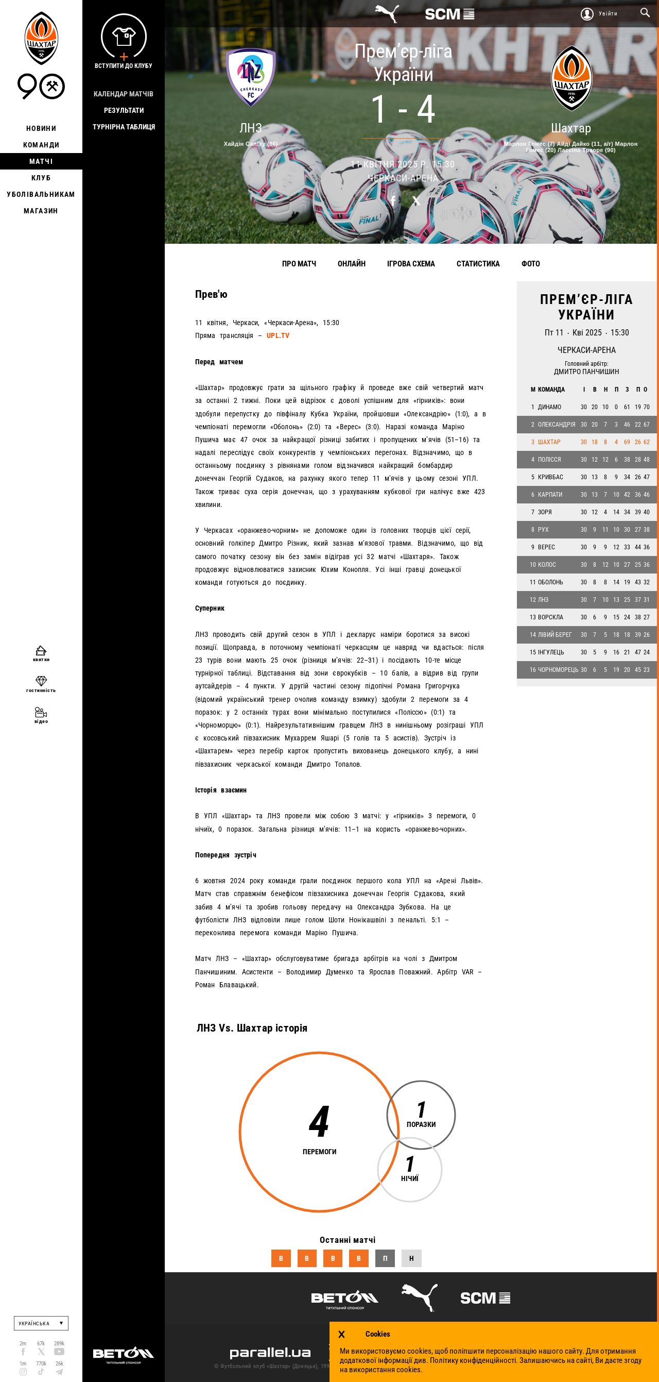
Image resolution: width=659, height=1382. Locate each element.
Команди (41, 145)
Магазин (41, 211)
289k (59, 1343)
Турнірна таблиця (124, 127)
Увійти (608, 13)
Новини (41, 128)
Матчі (41, 161)
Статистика (478, 263)
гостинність (41, 690)
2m (23, 1343)
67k (41, 1343)
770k (41, 1363)
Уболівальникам (41, 194)
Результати (124, 110)
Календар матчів (123, 94)
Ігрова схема (411, 263)
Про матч (299, 263)
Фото (531, 263)
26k (59, 1363)
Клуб (41, 178)
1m (23, 1363)
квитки (41, 659)
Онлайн (352, 263)
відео (41, 721)
